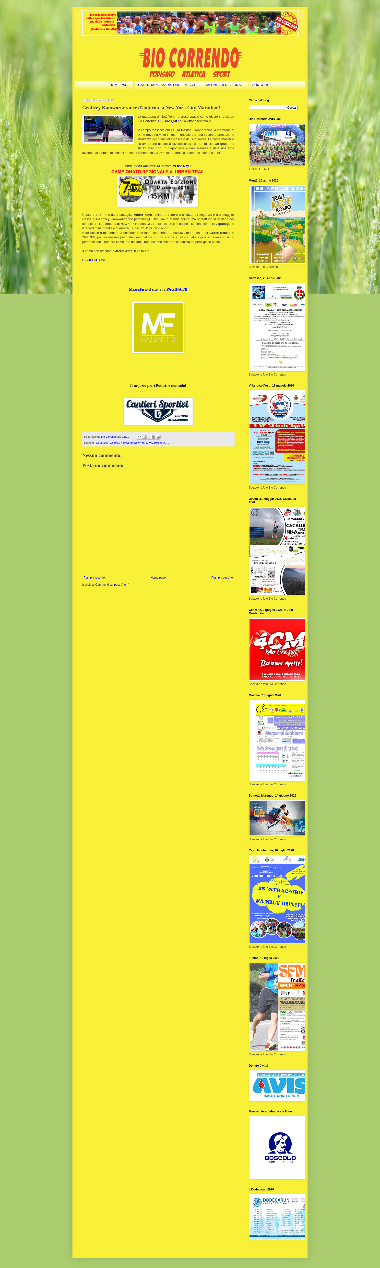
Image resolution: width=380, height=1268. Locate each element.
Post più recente (94, 577)
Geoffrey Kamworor (121, 442)
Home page (158, 577)
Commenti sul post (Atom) (112, 584)
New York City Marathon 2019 (151, 442)
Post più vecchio (222, 577)
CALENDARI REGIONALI (224, 85)
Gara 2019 (102, 442)
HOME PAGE (119, 85)
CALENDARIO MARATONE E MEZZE (167, 85)
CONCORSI (261, 85)
